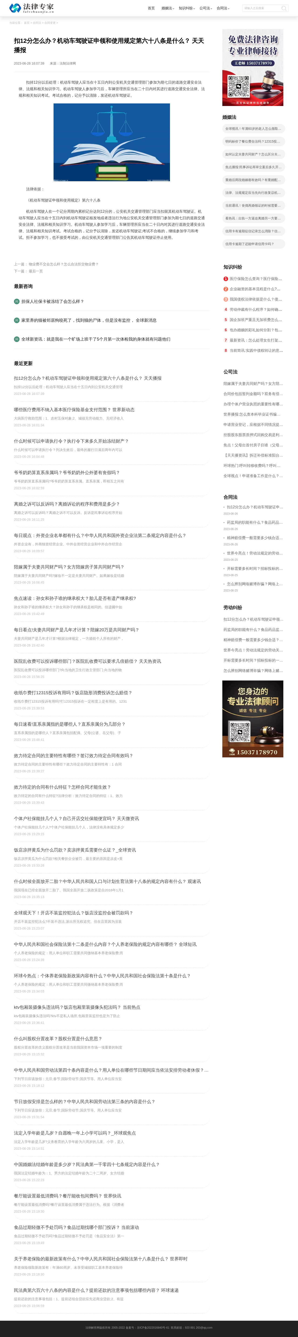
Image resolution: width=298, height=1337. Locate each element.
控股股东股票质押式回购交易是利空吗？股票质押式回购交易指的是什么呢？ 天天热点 (253, 436)
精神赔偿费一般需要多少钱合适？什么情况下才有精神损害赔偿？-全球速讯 (255, 538)
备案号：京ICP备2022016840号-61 (147, 1327)
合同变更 (50, 22)
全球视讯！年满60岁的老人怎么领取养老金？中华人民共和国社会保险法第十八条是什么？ (253, 130)
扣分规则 (54, 248)
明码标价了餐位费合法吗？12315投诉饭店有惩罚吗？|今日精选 (252, 143)
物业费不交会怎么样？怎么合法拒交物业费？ (64, 264)
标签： (24, 248)
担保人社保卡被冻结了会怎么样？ (52, 301)
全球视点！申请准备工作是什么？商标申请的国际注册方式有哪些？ (253, 477)
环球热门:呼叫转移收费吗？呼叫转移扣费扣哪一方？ (252, 467)
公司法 (205, 8)
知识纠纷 (186, 8)
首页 (151, 8)
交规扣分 (38, 248)
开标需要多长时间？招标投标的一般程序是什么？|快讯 (255, 569)
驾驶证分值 (72, 248)
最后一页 (36, 271)
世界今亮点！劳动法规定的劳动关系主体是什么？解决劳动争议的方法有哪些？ (255, 554)
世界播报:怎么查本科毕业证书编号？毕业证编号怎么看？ (250, 416)
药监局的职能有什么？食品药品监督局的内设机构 (255, 523)
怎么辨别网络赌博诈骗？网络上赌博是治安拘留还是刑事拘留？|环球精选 (255, 584)
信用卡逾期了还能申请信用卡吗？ (249, 244)
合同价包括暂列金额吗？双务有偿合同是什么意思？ (253, 395)
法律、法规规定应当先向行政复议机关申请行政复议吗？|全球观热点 (253, 194)
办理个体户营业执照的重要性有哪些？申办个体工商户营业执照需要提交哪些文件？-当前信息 (253, 405)
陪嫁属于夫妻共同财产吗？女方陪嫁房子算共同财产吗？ (253, 385)
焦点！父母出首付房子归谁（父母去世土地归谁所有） (253, 446)
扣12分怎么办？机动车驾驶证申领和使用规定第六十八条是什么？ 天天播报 (255, 507)
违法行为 (89, 248)
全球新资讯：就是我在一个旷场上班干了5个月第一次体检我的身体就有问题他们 (95, 339)
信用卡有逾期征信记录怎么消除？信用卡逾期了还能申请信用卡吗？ (253, 232)
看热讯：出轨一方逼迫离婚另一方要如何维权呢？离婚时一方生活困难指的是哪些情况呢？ (253, 219)
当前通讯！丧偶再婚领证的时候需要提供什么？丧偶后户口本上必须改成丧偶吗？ (253, 207)
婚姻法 (167, 8)
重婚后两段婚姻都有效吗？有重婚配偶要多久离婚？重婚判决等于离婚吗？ (253, 181)
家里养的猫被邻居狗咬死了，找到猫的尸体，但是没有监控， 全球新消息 (89, 320)
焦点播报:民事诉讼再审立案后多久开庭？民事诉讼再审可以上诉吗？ (251, 168)
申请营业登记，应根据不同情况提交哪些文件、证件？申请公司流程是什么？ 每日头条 (253, 426)
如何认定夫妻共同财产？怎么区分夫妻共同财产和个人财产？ (253, 155)
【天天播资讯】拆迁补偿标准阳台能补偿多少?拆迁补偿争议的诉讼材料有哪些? (253, 457)
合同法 (222, 8)
